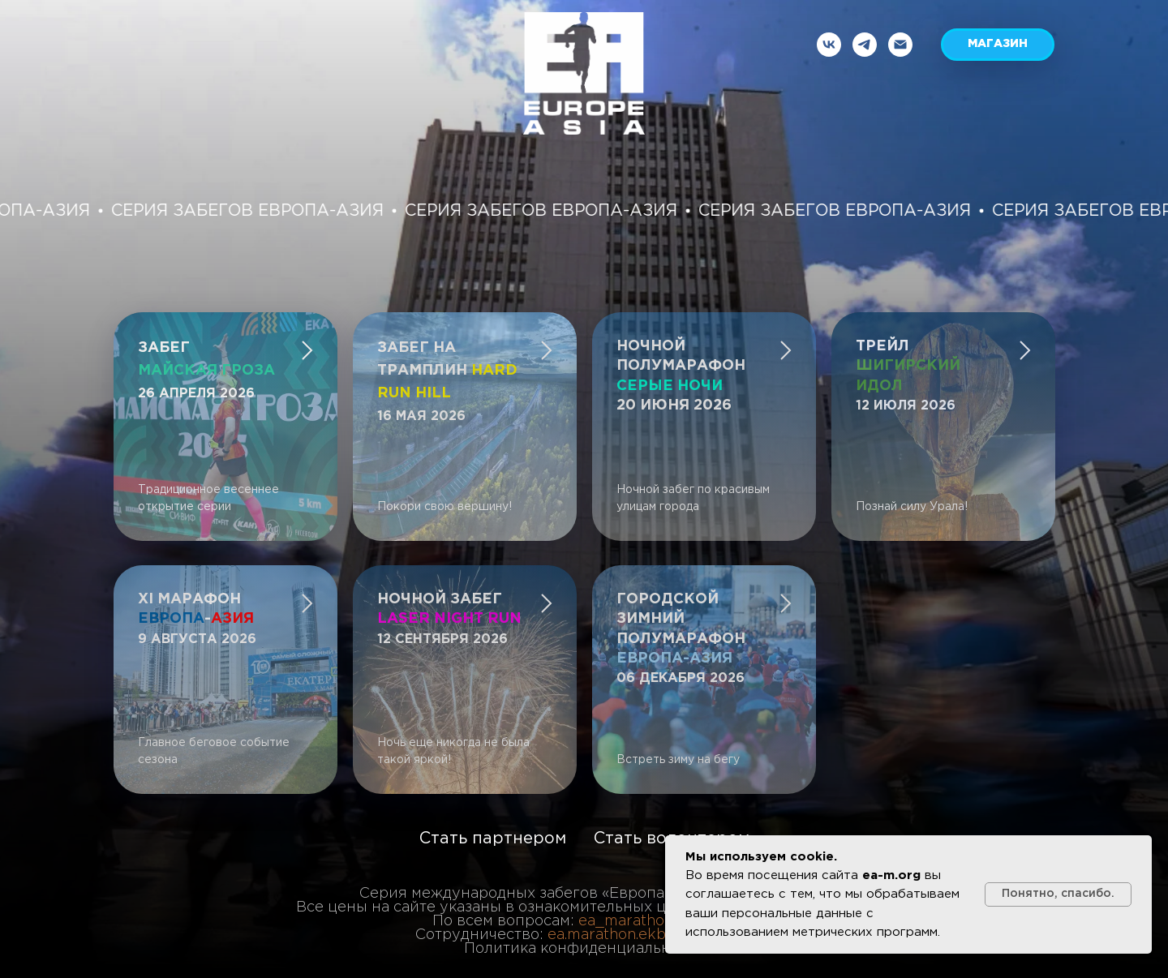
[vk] (829, 44)
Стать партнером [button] (492, 838)
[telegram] (864, 44)
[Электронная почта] (900, 44)
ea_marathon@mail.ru (657, 921)
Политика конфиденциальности (584, 948)
